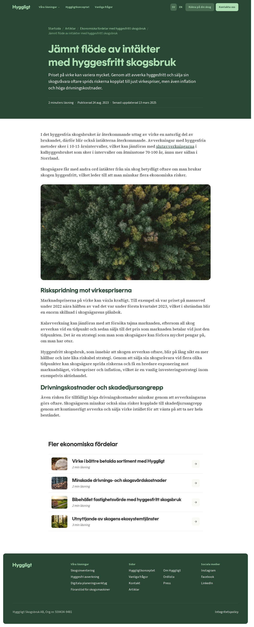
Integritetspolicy (226, 612)
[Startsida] (21, 7)
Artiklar (70, 28)
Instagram (208, 570)
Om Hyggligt (172, 570)
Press (167, 583)
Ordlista (168, 577)
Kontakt (134, 583)
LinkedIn (207, 583)
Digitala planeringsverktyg (89, 583)
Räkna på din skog (200, 7)
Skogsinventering (83, 570)
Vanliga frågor (104, 7)
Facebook (207, 577)
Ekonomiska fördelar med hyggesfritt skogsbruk (113, 28)
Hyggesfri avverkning (85, 577)
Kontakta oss (227, 7)
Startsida (54, 28)
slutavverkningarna (175, 146)
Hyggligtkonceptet (77, 7)
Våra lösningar (49, 7)
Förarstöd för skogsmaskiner (90, 589)
